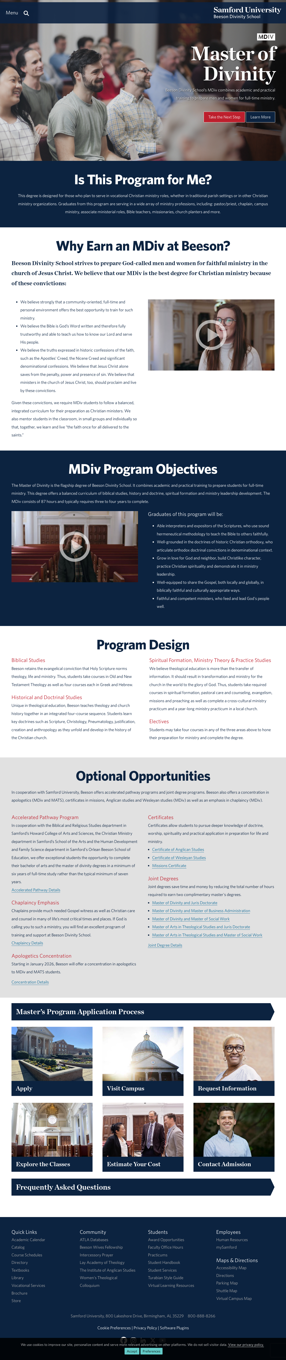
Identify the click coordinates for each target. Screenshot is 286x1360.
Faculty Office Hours (165, 1247)
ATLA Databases (94, 1239)
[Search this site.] (26, 12)
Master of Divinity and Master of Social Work (191, 918)
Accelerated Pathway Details (35, 889)
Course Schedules (26, 1254)
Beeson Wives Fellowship (101, 1247)
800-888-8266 (201, 1315)
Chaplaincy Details (27, 942)
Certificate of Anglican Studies (178, 849)
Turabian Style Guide (165, 1277)
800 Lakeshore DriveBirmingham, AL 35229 (145, 1315)
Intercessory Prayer (96, 1254)
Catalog (18, 1247)
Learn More (260, 117)
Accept (132, 1351)
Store (16, 1300)
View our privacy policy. (246, 1344)
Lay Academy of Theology (102, 1262)
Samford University (88, 1315)
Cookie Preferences (114, 1327)
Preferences (151, 1351)
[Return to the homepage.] (248, 16)
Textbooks (20, 1270)
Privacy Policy (145, 1327)
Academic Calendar (28, 1239)
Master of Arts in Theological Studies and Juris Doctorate (201, 926)
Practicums (157, 1254)
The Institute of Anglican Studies (107, 1270)
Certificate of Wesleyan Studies (179, 857)
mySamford (226, 1247)
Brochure (19, 1293)
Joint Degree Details (165, 945)
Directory (19, 1262)
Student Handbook (164, 1262)
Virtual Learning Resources (171, 1285)
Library (17, 1277)
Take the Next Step (224, 117)
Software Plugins (174, 1327)
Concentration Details (30, 982)
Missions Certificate (169, 865)
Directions (225, 1275)
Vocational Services (28, 1285)
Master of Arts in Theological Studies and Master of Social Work (207, 935)
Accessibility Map (231, 1267)
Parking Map (227, 1283)
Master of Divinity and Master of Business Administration (201, 910)
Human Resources (232, 1239)
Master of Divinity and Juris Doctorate (184, 902)
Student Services (162, 1270)
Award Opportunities (166, 1239)
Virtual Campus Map (234, 1298)
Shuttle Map (226, 1290)
